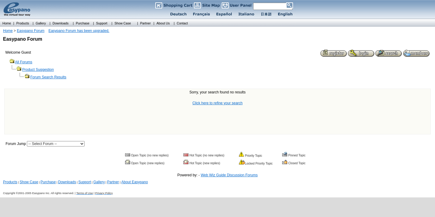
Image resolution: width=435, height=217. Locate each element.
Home (8, 31)
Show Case (29, 182)
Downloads (67, 182)
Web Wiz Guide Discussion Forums (229, 175)
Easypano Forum (30, 31)
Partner (113, 182)
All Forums (23, 62)
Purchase (48, 182)
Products (10, 182)
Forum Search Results (48, 77)
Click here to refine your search (217, 103)
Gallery (99, 182)
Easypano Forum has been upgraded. (78, 31)
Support (84, 182)
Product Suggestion (38, 70)
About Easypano (134, 182)
